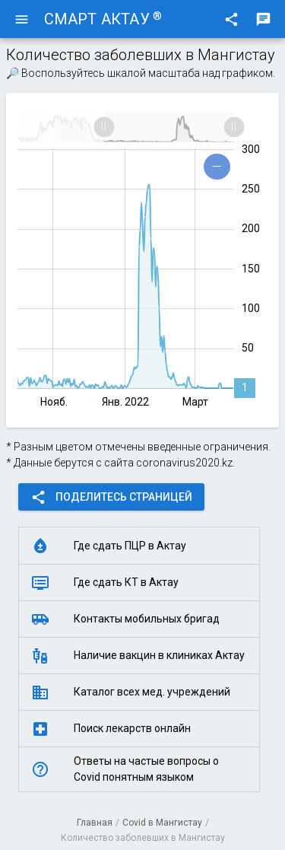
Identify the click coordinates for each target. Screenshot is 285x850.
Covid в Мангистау (162, 822)
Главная (94, 822)
